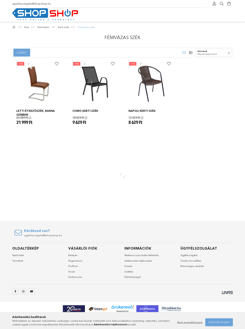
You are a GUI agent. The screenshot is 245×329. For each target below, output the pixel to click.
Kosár (71, 271)
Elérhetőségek (132, 276)
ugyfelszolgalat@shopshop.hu (31, 3)
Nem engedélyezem (190, 322)
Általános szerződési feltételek (141, 255)
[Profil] (214, 3)
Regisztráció (75, 260)
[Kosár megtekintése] (229, 3)
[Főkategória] (14, 27)
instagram (23, 291)
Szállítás (128, 271)
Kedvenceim (75, 276)
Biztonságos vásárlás (192, 266)
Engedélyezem (219, 322)
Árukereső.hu (122, 311)
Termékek (17, 260)
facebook (15, 291)
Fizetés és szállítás (190, 260)
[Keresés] (222, 3)
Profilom (73, 266)
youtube (31, 291)
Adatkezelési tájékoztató (138, 260)
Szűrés (22, 52)
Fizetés (128, 266)
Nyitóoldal (18, 255)
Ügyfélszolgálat (188, 255)
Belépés (73, 255)
